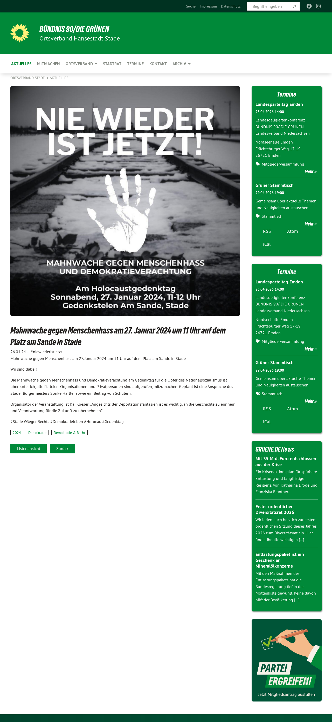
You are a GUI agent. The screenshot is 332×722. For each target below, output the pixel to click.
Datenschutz (230, 6)
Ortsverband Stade (28, 78)
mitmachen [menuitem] (48, 63)
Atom (292, 231)
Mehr (309, 171)
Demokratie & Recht (69, 432)
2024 (17, 432)
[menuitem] (191, 6)
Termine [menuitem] (135, 63)
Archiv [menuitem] (179, 63)
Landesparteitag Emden (279, 104)
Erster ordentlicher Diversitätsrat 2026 (274, 509)
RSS (267, 231)
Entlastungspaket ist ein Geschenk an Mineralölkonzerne (279, 560)
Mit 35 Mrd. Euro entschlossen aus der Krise (285, 461)
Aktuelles (59, 78)
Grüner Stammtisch (274, 185)
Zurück (62, 448)
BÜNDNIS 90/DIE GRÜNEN (74, 29)
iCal (267, 244)
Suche (191, 6)
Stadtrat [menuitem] (112, 63)
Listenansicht (28, 448)
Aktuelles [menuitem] (21, 63)
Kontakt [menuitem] (158, 63)
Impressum (208, 6)
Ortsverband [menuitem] (79, 63)
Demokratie (37, 432)
